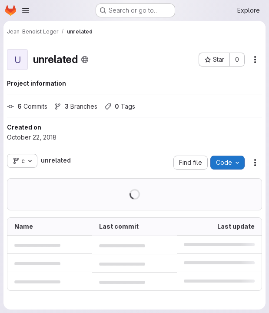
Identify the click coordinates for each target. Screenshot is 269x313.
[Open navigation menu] (26, 10)
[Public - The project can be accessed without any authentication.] (84, 59)
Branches (75, 106)
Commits (27, 106)
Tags (119, 106)
